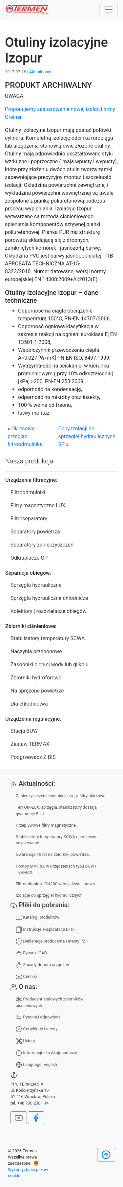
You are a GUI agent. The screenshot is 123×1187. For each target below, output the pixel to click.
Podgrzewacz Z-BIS (33, 757)
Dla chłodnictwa (29, 704)
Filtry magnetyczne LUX (37, 505)
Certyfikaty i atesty (36, 1029)
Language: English (36, 1065)
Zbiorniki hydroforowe (35, 677)
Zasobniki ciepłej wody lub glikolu (49, 664)
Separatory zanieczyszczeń (41, 545)
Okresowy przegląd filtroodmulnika (25, 436)
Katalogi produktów (37, 917)
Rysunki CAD (31, 953)
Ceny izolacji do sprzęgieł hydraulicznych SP (86, 436)
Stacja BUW (24, 731)
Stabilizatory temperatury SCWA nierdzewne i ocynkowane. (57, 839)
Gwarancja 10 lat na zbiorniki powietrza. (53, 854)
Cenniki (26, 977)
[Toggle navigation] (108, 9)
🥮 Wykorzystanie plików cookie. (28, 1169)
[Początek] (106, 1155)
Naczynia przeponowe (36, 651)
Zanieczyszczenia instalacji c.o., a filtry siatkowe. (61, 795)
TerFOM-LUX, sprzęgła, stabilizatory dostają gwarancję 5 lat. (56, 810)
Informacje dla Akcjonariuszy (46, 1053)
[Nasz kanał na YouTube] (18, 1117)
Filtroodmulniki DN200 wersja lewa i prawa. (56, 883)
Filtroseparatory (28, 518)
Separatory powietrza (35, 532)
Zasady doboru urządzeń (42, 965)
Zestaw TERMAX (30, 744)
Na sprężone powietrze (37, 691)
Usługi (25, 1041)
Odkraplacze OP (29, 558)
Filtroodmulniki (27, 492)
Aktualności (40, 71)
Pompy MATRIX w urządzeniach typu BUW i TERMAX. (56, 869)
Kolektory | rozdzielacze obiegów (48, 611)
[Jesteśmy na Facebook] (36, 1117)
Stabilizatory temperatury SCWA (47, 638)
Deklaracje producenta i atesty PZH (52, 941)
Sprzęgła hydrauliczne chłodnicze (49, 598)
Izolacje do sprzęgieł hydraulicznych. (50, 895)
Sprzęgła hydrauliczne (36, 585)
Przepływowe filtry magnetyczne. (46, 825)
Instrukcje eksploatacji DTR (45, 929)
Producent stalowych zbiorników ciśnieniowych (50, 1002)
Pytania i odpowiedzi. (39, 1017)
